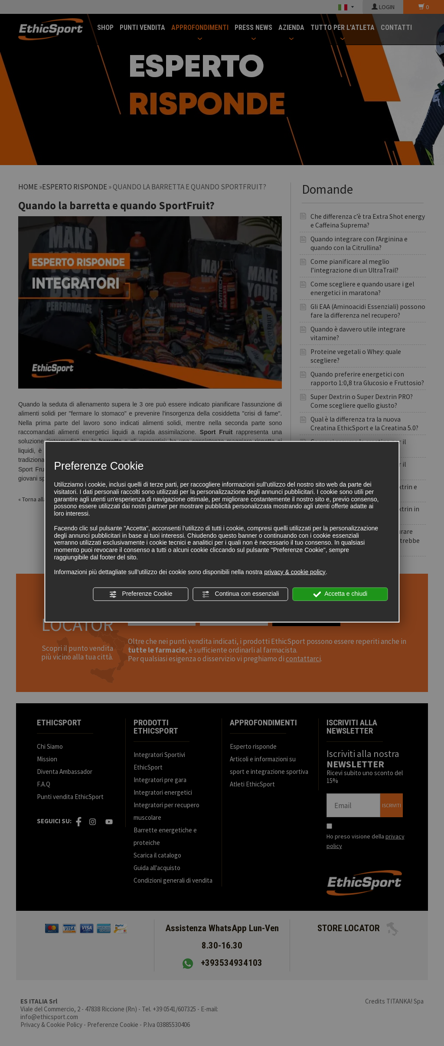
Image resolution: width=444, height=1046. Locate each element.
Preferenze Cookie (141, 594)
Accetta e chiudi (340, 594)
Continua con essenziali (240, 594)
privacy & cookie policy (295, 571)
